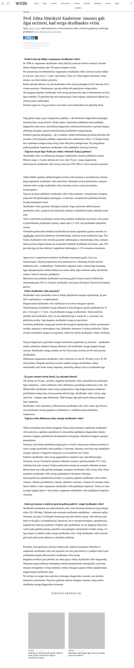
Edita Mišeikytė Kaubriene (47, 31)
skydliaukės (34, 28)
